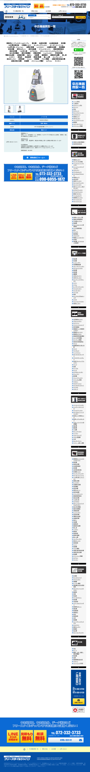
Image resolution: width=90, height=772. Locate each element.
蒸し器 (64, 55)
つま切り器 (23, 51)
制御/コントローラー (78, 237)
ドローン (75, 661)
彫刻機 (75, 655)
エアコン (49, 61)
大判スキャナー (77, 276)
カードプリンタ (77, 199)
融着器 (75, 592)
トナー (75, 283)
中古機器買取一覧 (18, 11)
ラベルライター (77, 288)
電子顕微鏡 (76, 327)
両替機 (36, 59)
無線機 (75, 223)
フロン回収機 (76, 437)
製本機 (75, 270)
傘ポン (29, 55)
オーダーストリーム (56, 45)
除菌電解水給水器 (78, 659)
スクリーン (76, 323)
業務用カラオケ (77, 334)
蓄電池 (75, 122)
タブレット (76, 111)
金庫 (74, 657)
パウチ (75, 299)
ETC (74, 230)
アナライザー (76, 579)
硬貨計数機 (37, 57)
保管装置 (21, 59)
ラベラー (58, 61)
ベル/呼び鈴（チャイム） (15, 47)
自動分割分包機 (16, 61)
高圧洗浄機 (13, 51)
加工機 (75, 630)
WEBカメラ (76, 116)
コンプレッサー (58, 57)
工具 (74, 439)
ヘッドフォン (76, 352)
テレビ (75, 343)
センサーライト (77, 441)
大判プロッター (77, 277)
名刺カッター (76, 303)
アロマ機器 (45, 59)
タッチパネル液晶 (78, 161)
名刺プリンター (77, 181)
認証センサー (76, 627)
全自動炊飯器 (53, 43)
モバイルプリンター (78, 183)
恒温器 (75, 595)
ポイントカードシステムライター (51, 51)
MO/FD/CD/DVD (77, 144)
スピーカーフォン (78, 124)
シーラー (75, 433)
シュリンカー (47, 53)
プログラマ (76, 235)
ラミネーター (76, 290)
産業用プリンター (78, 197)
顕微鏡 (75, 629)
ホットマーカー (77, 431)
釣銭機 (26, 61)
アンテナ (75, 232)
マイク (75, 349)
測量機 (75, 581)
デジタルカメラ (77, 172)
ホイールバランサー (78, 632)
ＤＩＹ (75, 650)
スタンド (75, 389)
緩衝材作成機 (54, 55)
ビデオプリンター (78, 190)
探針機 (75, 608)
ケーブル (75, 368)
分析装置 (75, 601)
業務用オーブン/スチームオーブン (17, 43)
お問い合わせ (63, 11)
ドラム (75, 285)
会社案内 (48, 6)
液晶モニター (76, 159)
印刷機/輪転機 (77, 264)
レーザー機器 (76, 583)
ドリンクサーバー (45, 49)
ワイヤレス (76, 350)
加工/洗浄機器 (14, 53)
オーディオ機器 (77, 339)
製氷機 (34, 43)
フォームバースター (78, 301)
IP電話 (75, 239)
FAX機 (75, 260)
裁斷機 (75, 274)
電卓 (74, 294)
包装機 (36, 55)
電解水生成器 (9, 55)
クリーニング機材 (37, 61)
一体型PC (75, 103)
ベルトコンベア (77, 435)
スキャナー (76, 170)
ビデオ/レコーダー (78, 372)
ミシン (29, 59)
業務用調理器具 (58, 49)
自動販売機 (20, 55)
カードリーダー (77, 184)
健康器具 (45, 55)
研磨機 (75, 620)
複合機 (75, 259)
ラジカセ (75, 387)
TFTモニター (76, 118)
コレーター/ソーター (78, 266)
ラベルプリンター (78, 192)
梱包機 (75, 427)
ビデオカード (76, 114)
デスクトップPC (77, 105)
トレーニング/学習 (78, 663)
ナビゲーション (77, 383)
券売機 (63, 43)
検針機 (75, 426)
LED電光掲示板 (14, 45)
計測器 (75, 575)
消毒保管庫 (37, 53)
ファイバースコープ (78, 325)
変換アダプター (77, 194)
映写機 (75, 376)
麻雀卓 (20, 57)
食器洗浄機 (43, 43)
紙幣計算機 (30, 47)
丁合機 (75, 429)
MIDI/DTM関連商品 (78, 341)
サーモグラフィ (77, 597)
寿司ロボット (21, 49)
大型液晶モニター (78, 319)
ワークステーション (78, 120)
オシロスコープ (77, 577)
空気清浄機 (58, 53)
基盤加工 (75, 612)
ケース (75, 370)
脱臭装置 (28, 57)
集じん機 (47, 57)
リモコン (75, 381)
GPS (74, 614)
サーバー (75, 107)
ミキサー (12, 57)
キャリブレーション (78, 112)
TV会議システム (77, 221)
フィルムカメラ (77, 195)
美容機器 (62, 47)
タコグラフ (76, 625)
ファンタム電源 (77, 379)
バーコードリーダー (78, 405)
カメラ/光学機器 (77, 338)
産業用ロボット (77, 606)
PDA (74, 109)
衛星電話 (75, 234)
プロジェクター (77, 321)
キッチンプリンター (40, 45)
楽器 (74, 366)
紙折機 (75, 272)
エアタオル (33, 51)
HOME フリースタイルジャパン (12, 35)
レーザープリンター (78, 287)
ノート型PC (76, 101)
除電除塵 (75, 610)
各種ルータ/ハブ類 (78, 217)
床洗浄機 (11, 49)
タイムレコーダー (78, 268)
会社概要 (48, 11)
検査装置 (75, 616)
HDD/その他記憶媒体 (78, 142)
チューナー (76, 374)
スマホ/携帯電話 (77, 228)
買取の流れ (34, 11)
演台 (74, 648)
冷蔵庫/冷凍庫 (51, 47)
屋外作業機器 (26, 53)
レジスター (40, 47)
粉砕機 (75, 599)
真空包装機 (32, 49)
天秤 (74, 618)
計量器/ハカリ (26, 45)
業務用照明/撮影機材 (78, 336)
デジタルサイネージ (78, 385)
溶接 (74, 594)
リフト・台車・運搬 (78, 443)
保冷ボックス (11, 59)
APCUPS (75, 179)
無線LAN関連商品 (78, 219)
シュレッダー (76, 262)
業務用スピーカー (78, 332)
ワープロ (75, 292)
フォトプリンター (78, 378)
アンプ (75, 364)
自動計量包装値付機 (58, 59)
